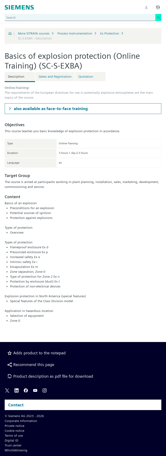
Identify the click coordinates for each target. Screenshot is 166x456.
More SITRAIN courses (33, 33)
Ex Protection (109, 33)
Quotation (85, 76)
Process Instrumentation (74, 33)
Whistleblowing (16, 450)
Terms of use (14, 435)
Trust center (13, 445)
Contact (16, 404)
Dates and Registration (55, 76)
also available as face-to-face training (50, 108)
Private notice (14, 426)
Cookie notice (14, 430)
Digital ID (11, 440)
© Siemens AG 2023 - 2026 (24, 416)
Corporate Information (21, 421)
